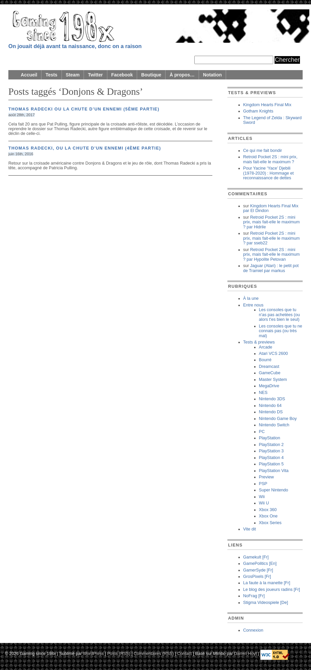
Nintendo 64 (270, 405)
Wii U (264, 503)
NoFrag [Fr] (254, 596)
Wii (262, 496)
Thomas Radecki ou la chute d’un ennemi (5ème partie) (84, 109)
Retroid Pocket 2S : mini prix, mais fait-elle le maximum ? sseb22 (271, 238)
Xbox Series (270, 522)
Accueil (29, 74)
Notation (212, 74)
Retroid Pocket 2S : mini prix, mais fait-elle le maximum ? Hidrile (271, 222)
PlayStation (269, 438)
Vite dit (249, 529)
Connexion (253, 630)
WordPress (93, 653)
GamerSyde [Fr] (258, 570)
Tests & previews (259, 342)
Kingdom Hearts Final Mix (267, 104)
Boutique (151, 74)
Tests (51, 74)
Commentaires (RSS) (154, 653)
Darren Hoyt (245, 653)
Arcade (265, 347)
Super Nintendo (273, 490)
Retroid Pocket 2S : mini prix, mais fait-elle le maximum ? (270, 159)
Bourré (265, 360)
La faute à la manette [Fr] (266, 583)
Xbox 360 (268, 509)
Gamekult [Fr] (256, 557)
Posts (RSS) (118, 653)
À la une (250, 298)
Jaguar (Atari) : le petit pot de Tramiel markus (271, 268)
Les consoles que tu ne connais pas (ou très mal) (280, 331)
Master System (273, 379)
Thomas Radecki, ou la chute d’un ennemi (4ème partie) (84, 148)
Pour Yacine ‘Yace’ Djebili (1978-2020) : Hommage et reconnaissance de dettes (268, 173)
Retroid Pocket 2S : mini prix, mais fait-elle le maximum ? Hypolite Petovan (271, 254)
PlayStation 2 (271, 444)
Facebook (122, 74)
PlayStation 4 (271, 457)
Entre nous (253, 305)
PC (262, 431)
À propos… (182, 74)
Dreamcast (269, 366)
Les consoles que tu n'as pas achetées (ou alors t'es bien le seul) (279, 314)
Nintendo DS (271, 412)
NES (263, 392)
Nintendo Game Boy (278, 418)
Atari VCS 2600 (273, 353)
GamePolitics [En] (260, 563)
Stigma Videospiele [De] (265, 602)
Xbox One (268, 516)
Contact (184, 653)
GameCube (269, 373)
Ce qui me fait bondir (262, 150)
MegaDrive (269, 386)
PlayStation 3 (271, 451)
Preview (266, 477)
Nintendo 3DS (272, 399)
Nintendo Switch (274, 425)
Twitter (95, 74)
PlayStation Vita (274, 470)
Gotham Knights (258, 111)
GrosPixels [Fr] (257, 576)
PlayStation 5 (271, 464)
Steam (73, 74)
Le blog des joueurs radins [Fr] (271, 589)
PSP (263, 483)
